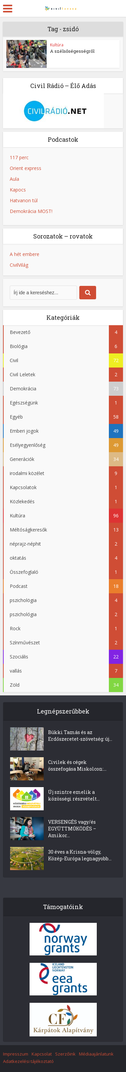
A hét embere (24, 254)
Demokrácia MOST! (31, 211)
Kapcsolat (42, 1054)
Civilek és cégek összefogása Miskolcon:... (77, 765)
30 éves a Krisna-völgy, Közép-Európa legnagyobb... (80, 855)
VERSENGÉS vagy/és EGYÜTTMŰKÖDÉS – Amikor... (72, 829)
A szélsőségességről (72, 51)
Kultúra (57, 45)
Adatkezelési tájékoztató (28, 1061)
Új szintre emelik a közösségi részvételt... (74, 795)
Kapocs (18, 189)
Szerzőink (65, 1054)
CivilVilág (19, 265)
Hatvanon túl (24, 200)
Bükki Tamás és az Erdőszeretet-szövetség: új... (80, 735)
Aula (14, 179)
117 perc (19, 157)
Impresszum (15, 1054)
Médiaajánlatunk (96, 1054)
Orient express (25, 168)
